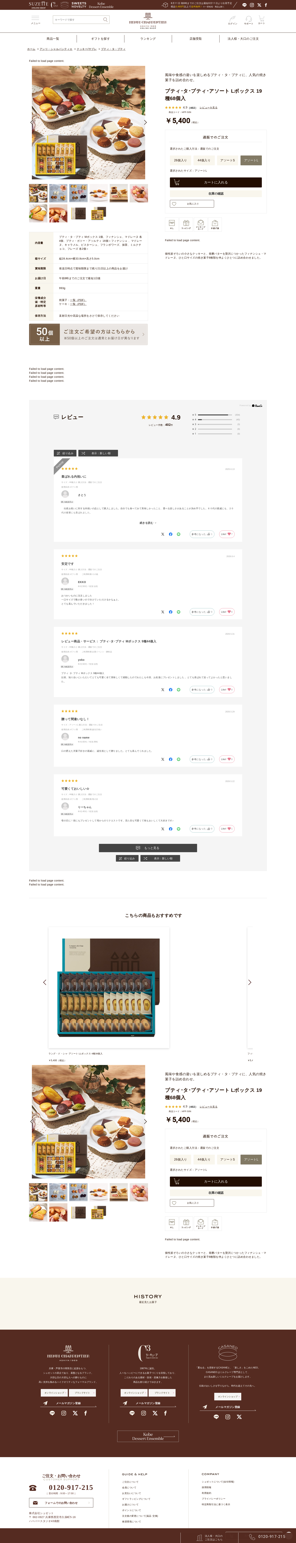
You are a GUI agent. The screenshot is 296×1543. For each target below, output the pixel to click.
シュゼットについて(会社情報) (218, 1484)
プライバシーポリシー (213, 1501)
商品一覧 (53, 38)
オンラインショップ (54, 1393)
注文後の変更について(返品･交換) (140, 1518)
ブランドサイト (82, 1393)
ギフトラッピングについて (136, 1501)
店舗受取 (196, 38)
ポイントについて (131, 1512)
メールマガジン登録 (62, 1404)
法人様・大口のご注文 (243, 38)
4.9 (176, 417)
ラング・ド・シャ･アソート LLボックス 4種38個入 (76, 1053)
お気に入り (192, 203)
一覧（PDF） (78, 300)
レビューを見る (209, 108)
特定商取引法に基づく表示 (216, 1507)
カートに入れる (216, 182)
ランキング (148, 38)
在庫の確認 (216, 193)
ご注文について (130, 1484)
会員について (129, 1490)
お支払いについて (131, 1495)
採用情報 (206, 1490)
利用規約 (206, 1495)
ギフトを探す (100, 38)
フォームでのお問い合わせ (55, 1505)
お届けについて (130, 1507)
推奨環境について (131, 1524)
